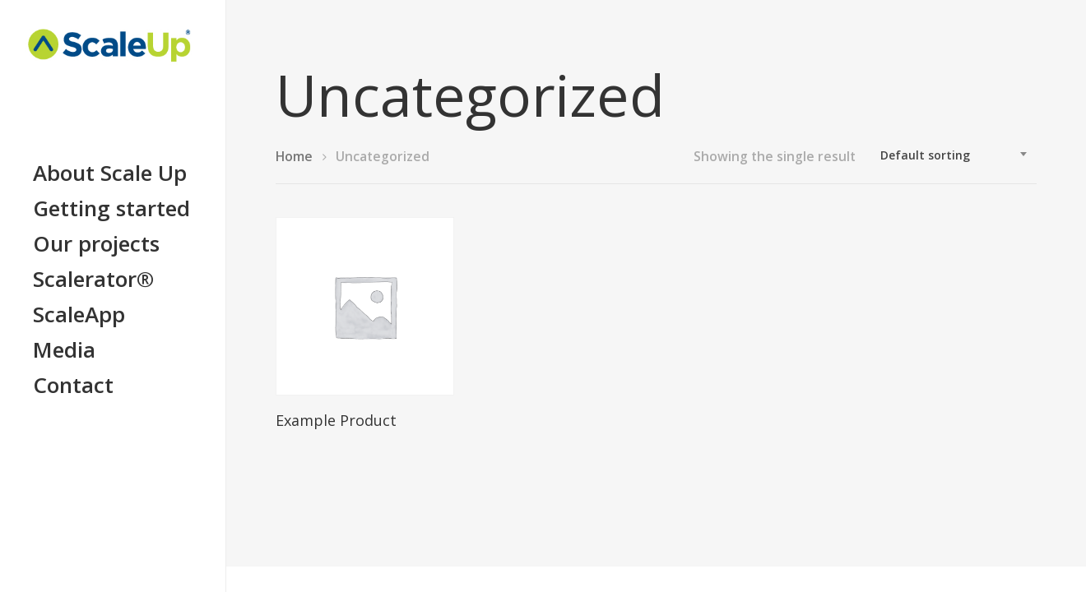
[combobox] (954, 155)
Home (294, 156)
